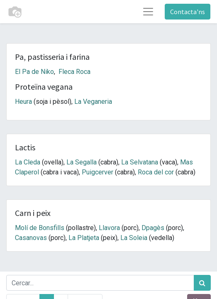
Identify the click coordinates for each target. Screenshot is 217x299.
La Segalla (81, 162)
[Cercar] (202, 283)
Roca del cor (156, 172)
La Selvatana (139, 162)
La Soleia (133, 238)
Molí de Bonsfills (39, 228)
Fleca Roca (74, 72)
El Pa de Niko (34, 72)
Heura (23, 101)
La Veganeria (93, 101)
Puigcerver (97, 172)
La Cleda (27, 162)
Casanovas (31, 238)
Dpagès (152, 228)
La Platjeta (83, 238)
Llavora (109, 228)
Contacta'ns (187, 11)
